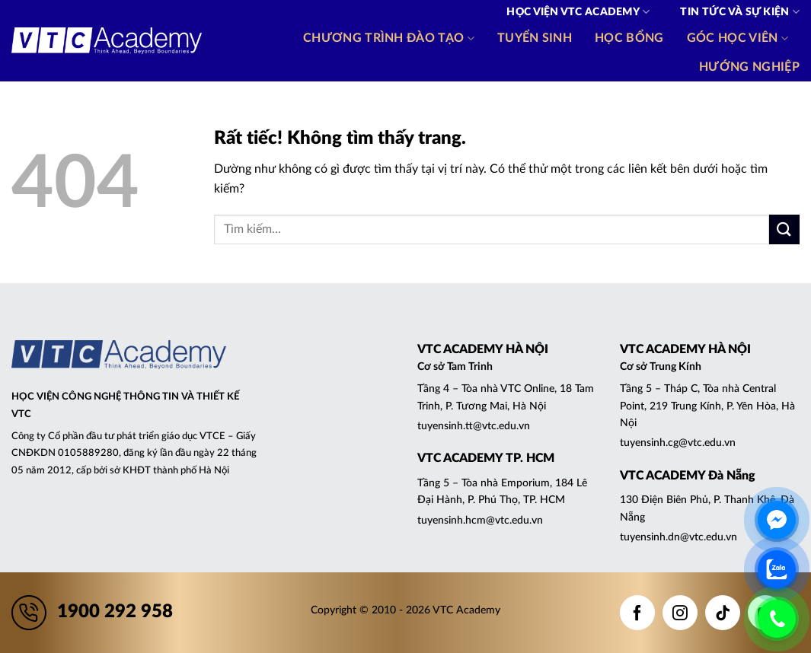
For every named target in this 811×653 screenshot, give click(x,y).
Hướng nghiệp (749, 67)
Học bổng (629, 38)
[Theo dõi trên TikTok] (722, 612)
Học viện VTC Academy (578, 12)
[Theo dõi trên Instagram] (680, 612)
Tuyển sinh (534, 38)
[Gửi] (784, 229)
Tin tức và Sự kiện (740, 12)
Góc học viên (737, 38)
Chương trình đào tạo (388, 38)
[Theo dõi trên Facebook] (637, 612)
